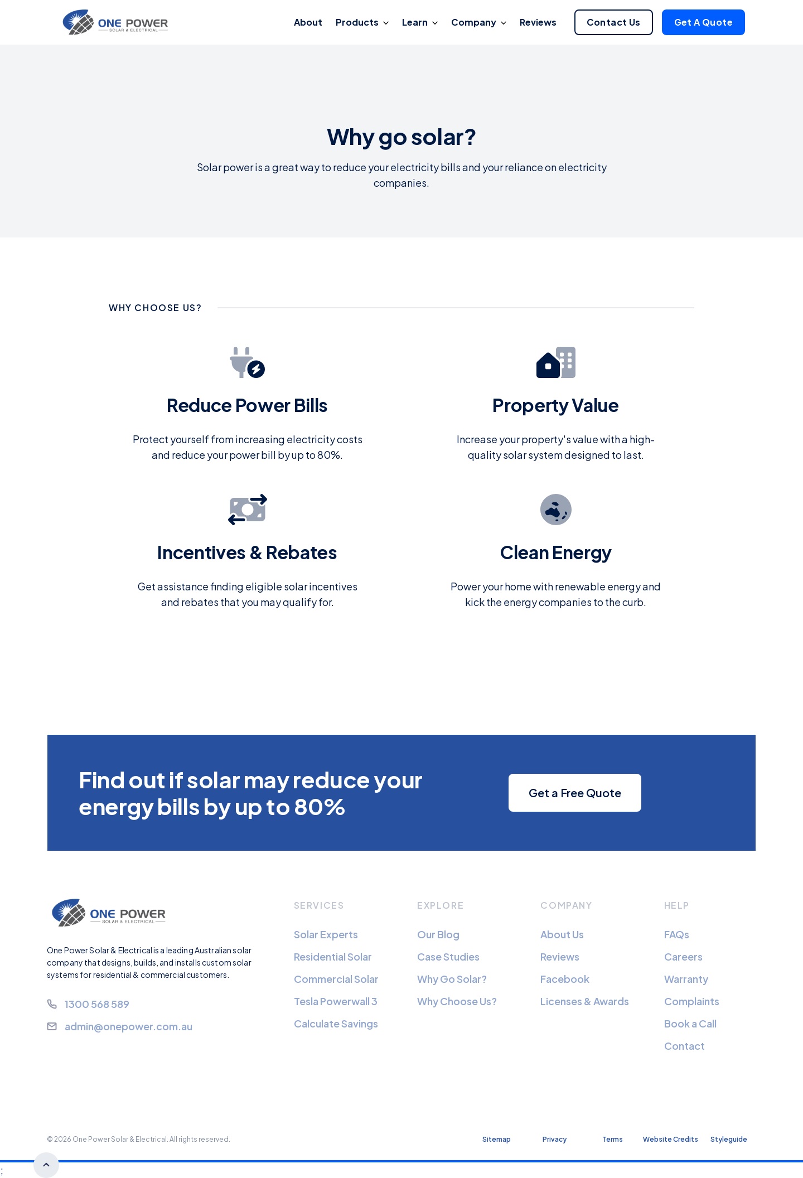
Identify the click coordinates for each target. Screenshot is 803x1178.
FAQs (676, 934)
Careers (683, 956)
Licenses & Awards (584, 1001)
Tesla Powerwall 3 (336, 1001)
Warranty (686, 978)
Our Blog (438, 934)
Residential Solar (333, 956)
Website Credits (670, 1139)
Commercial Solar (336, 978)
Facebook (564, 978)
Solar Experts (326, 934)
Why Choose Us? (457, 1001)
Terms (612, 1139)
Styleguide (728, 1139)
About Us (562, 934)
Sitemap (496, 1139)
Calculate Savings (336, 1023)
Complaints (691, 1001)
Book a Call (690, 1023)
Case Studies (448, 956)
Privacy (555, 1139)
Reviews (559, 956)
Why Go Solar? (452, 978)
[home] (118, 22)
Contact (684, 1045)
